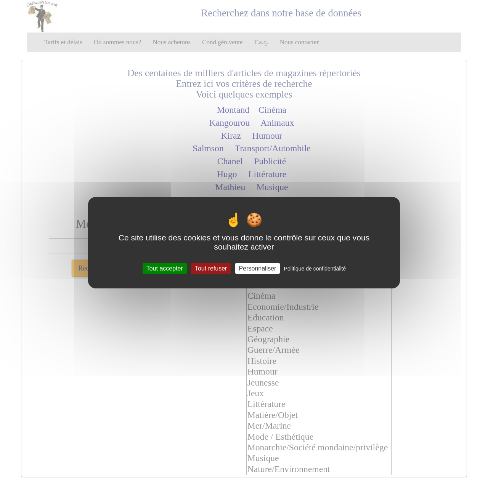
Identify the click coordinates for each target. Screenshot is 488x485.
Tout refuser (211, 268)
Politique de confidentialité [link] (315, 268)
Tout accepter (164, 268)
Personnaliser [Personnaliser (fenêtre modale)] (257, 268)
